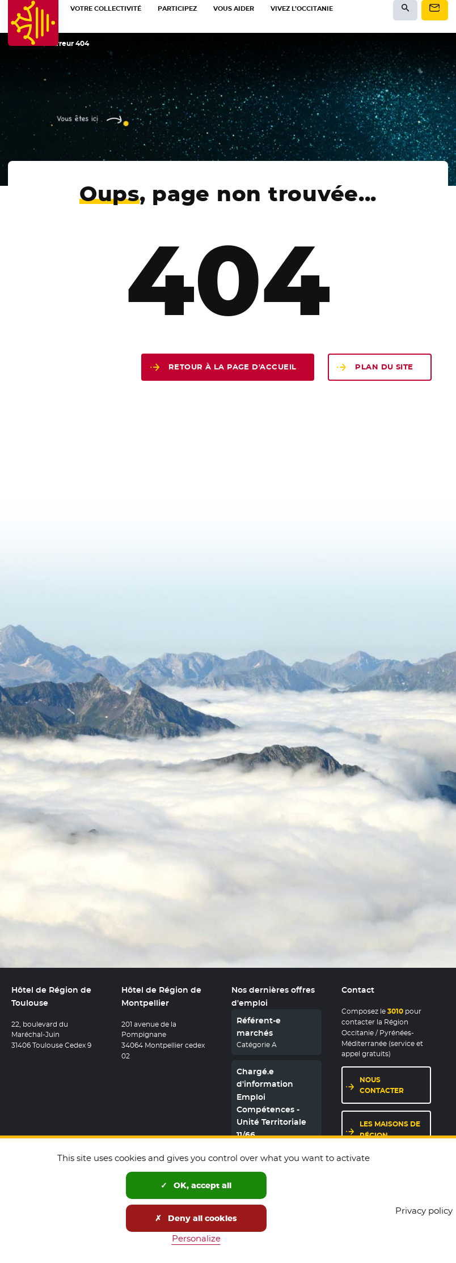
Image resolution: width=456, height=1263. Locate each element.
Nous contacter (396, 1085)
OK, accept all (196, 1185)
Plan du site (384, 367)
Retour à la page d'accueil (232, 367)
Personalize (196, 1238)
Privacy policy (424, 1210)
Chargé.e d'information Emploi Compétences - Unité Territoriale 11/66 (271, 1103)
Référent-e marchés (259, 1026)
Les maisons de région (396, 1129)
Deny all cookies (196, 1218)
